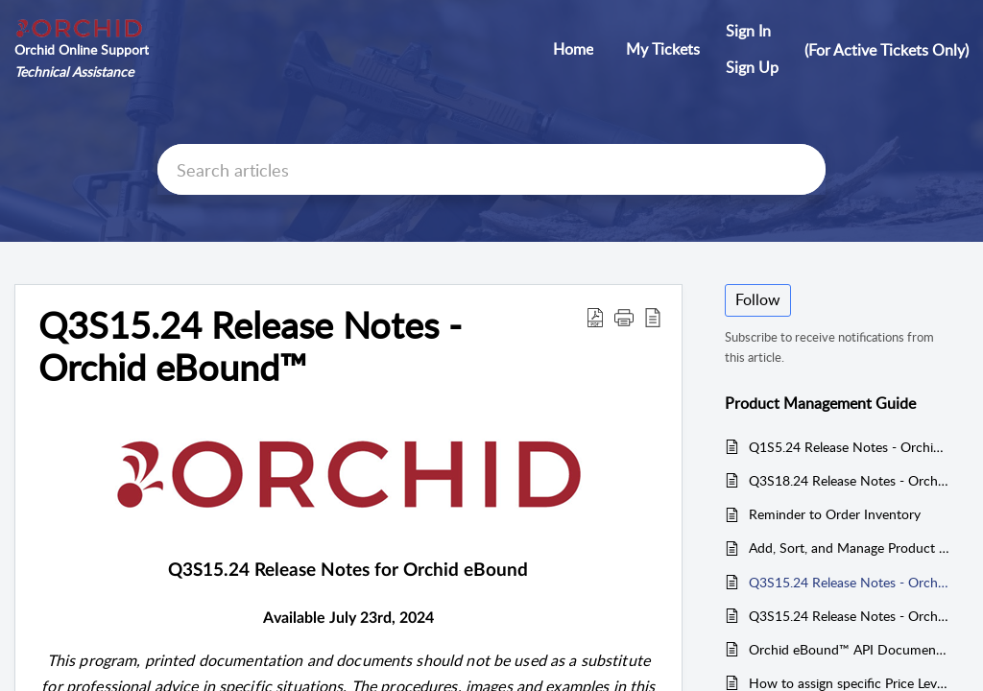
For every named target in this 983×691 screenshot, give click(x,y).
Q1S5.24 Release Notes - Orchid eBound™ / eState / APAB (849, 447)
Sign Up (752, 67)
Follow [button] (757, 299)
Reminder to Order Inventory (835, 514)
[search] (491, 169)
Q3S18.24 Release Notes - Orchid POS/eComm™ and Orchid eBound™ (849, 480)
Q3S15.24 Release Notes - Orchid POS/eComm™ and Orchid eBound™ (849, 616)
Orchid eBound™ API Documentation (849, 649)
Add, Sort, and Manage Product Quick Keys (849, 547)
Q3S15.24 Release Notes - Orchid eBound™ (849, 582)
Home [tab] (573, 49)
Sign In (748, 30)
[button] (595, 316)
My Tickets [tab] (663, 49)
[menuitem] (752, 31)
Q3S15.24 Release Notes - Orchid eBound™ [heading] (250, 346)
